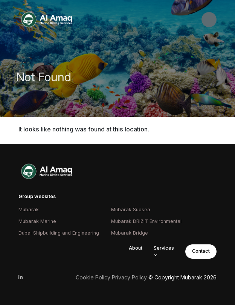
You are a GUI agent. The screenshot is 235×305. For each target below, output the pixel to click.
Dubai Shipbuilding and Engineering (58, 233)
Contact (201, 251)
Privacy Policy (129, 277)
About (135, 248)
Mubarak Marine (37, 221)
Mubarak (28, 209)
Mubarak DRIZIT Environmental (146, 221)
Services (164, 248)
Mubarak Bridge (129, 233)
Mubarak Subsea (130, 209)
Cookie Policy (93, 277)
